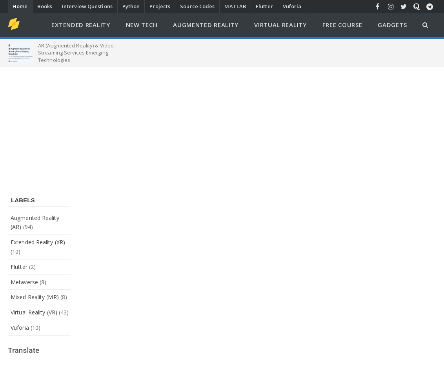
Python (131, 6)
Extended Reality (80, 25)
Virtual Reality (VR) (34, 312)
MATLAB (235, 6)
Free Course (342, 25)
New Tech (142, 25)
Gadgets (392, 25)
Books (44, 6)
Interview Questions (87, 6)
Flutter (264, 6)
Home (20, 6)
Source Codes (197, 6)
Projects (159, 6)
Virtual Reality (280, 25)
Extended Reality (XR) (38, 242)
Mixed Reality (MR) (35, 297)
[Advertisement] (222, 126)
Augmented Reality (205, 25)
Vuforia (292, 6)
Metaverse (24, 282)
